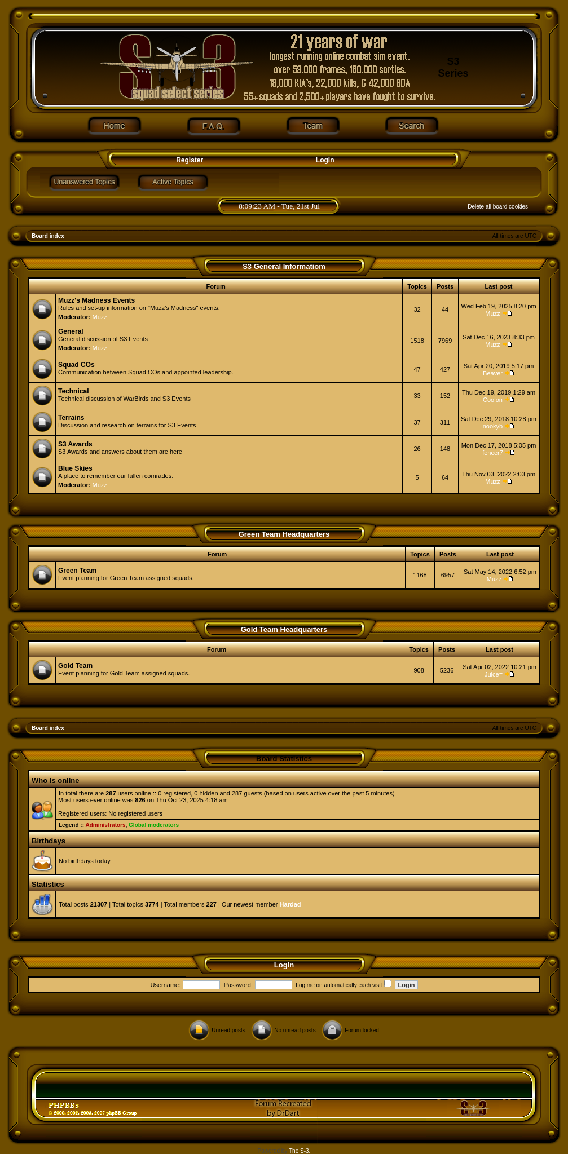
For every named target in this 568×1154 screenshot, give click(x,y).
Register (188, 160)
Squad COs (76, 365)
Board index (48, 236)
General (70, 331)
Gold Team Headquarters (284, 629)
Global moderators (154, 825)
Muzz (100, 316)
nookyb (493, 426)
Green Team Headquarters (284, 534)
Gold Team (75, 666)
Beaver (493, 373)
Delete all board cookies (498, 207)
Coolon (493, 399)
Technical (73, 391)
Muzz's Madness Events (96, 300)
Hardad (290, 904)
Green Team (77, 570)
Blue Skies (75, 468)
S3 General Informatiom (284, 266)
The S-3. (299, 1151)
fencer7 (492, 452)
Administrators (105, 825)
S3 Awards (75, 444)
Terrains (71, 418)
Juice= (494, 674)
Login (325, 160)
